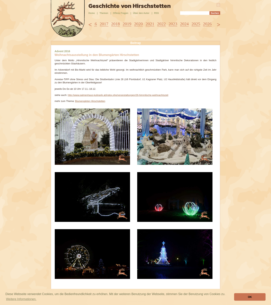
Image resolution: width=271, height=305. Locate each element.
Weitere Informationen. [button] (21, 299)
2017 (104, 24)
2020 (138, 24)
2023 (173, 24)
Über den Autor (141, 13)
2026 (207, 24)
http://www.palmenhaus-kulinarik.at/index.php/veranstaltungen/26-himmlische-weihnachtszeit (118, 95)
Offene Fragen (120, 13)
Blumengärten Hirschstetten (90, 101)
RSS (156, 13)
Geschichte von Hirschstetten (129, 5)
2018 (115, 24)
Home (91, 13)
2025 (196, 24)
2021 (150, 24)
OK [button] (250, 296)
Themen (104, 13)
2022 (161, 24)
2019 (127, 24)
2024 (184, 24)
